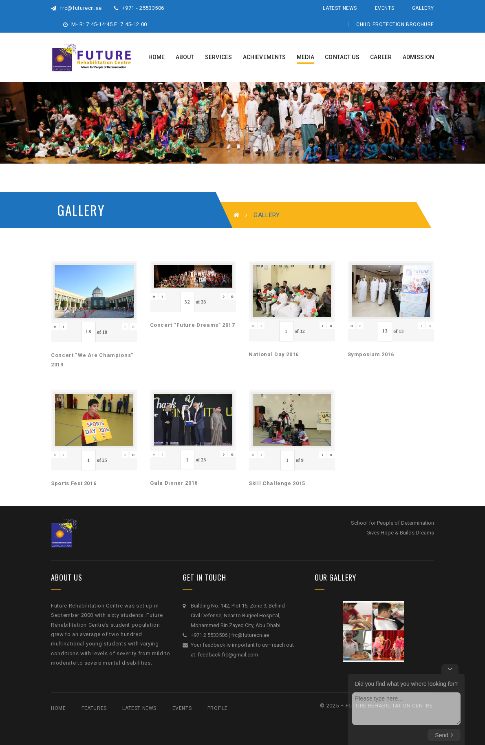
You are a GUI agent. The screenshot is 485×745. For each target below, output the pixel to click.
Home (58, 708)
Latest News (340, 8)
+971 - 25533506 (139, 8)
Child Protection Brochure (395, 24)
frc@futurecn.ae (76, 8)
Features (94, 708)
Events (385, 8)
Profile (217, 708)
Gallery (423, 8)
